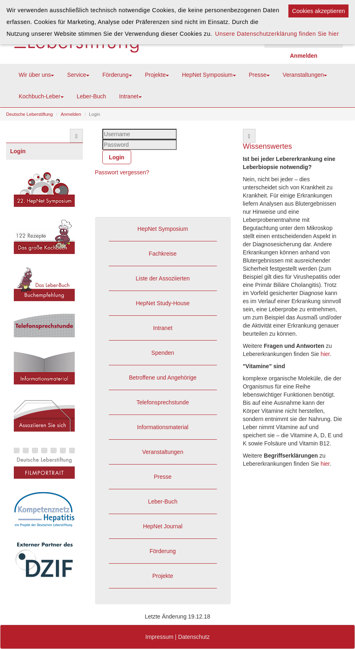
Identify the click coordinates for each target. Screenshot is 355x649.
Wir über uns (36, 75)
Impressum (159, 637)
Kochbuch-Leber (41, 96)
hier (325, 354)
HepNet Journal (162, 526)
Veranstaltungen (305, 75)
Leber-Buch (91, 96)
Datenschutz (194, 637)
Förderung (117, 75)
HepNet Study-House (162, 303)
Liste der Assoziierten (163, 278)
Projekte (157, 75)
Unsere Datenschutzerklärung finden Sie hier (277, 33)
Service (78, 75)
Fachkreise (162, 253)
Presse (259, 75)
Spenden (163, 352)
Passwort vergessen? (122, 172)
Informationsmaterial (162, 427)
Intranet (130, 96)
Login (18, 151)
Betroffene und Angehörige (162, 377)
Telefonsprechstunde (162, 402)
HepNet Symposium (209, 75)
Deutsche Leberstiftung (29, 114)
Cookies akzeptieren (318, 11)
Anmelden (71, 114)
